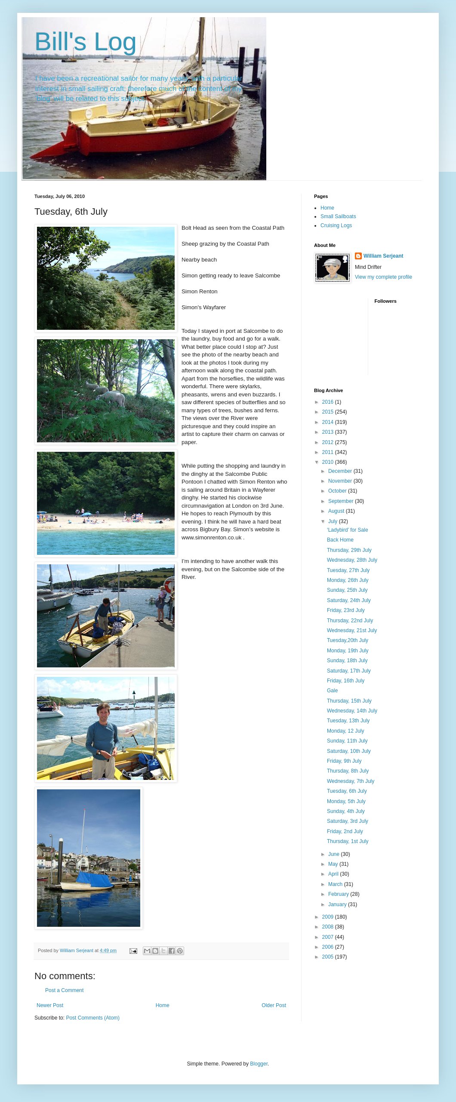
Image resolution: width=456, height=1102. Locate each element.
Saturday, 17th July (349, 671)
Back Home (340, 540)
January (338, 904)
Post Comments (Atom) (93, 1018)
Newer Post (50, 1005)
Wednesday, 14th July (352, 711)
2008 (328, 927)
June (334, 854)
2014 (328, 422)
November (341, 481)
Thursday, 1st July (347, 841)
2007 (328, 937)
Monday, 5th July (346, 801)
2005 (328, 957)
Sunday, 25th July (347, 590)
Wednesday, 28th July (352, 560)
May (333, 864)
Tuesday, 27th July (348, 570)
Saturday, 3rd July (347, 821)
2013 (328, 432)
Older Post (274, 1005)
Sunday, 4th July (346, 811)
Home (162, 1005)
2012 (328, 442)
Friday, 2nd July (345, 831)
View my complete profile (383, 277)
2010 (328, 462)
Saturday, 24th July (349, 600)
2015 (328, 412)
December (341, 471)
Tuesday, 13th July (348, 721)
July (333, 521)
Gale (332, 691)
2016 (328, 402)
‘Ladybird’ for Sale (347, 530)
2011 (328, 452)
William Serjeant (384, 256)
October (338, 491)
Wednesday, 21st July (352, 630)
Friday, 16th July (345, 681)
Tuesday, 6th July (347, 791)
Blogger (259, 1064)
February (339, 894)
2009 (328, 917)
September (341, 501)
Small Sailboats (338, 216)
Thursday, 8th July (348, 771)
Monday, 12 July (345, 731)
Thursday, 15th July (349, 701)
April (334, 874)
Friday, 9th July (344, 761)
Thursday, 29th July (349, 550)
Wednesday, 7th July (350, 781)
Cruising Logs (336, 225)
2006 (328, 947)
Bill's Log (85, 41)
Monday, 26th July (348, 580)
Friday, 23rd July (346, 610)
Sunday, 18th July (347, 661)
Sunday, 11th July (347, 741)
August (337, 511)
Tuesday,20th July (347, 640)
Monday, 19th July (348, 651)
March (336, 884)
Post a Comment (64, 990)
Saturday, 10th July (349, 751)
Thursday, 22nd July (350, 621)
